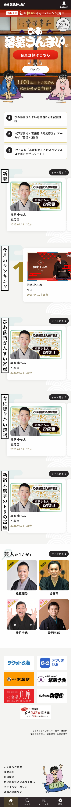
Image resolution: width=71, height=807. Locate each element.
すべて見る (58, 172)
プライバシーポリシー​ (17, 787)
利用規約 (9, 777)
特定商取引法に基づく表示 (19, 782)
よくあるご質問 (13, 767)
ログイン (35, 69)
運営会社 (9, 772)
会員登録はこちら (35, 54)
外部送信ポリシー (14, 792)
